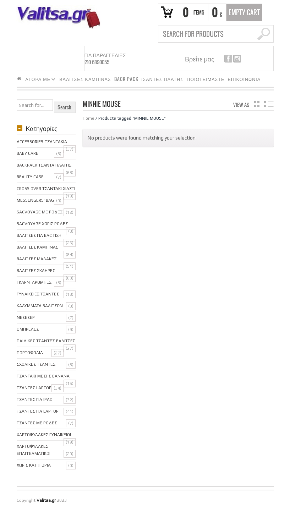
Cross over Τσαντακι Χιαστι (46, 188)
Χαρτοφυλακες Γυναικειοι (44, 434)
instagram (237, 58)
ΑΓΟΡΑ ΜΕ (38, 80)
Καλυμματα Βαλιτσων (40, 305)
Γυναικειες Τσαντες (38, 294)
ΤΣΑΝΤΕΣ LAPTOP (34, 387)
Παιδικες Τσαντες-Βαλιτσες (46, 340)
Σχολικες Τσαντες (36, 364)
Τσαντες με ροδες (37, 422)
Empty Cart (244, 12)
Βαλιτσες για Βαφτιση (39, 235)
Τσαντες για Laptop (38, 411)
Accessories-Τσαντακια (42, 141)
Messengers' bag (35, 200)
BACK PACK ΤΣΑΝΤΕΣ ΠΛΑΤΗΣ (149, 79)
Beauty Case (30, 176)
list (269, 104)
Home (88, 118)
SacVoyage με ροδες (39, 212)
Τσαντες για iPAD (35, 399)
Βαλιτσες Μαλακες (36, 258)
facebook (228, 58)
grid (256, 104)
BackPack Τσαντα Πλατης (44, 165)
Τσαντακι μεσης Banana (43, 376)
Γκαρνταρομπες (34, 282)
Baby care (27, 153)
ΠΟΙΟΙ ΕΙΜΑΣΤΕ (205, 79)
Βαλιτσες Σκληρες (36, 270)
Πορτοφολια (30, 352)
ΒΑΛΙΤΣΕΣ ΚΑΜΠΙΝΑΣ (85, 79)
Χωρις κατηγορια (34, 465)
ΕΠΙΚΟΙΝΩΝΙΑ (244, 79)
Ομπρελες (28, 329)
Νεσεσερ (26, 317)
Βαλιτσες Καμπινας (37, 247)
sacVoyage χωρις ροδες (42, 223)
